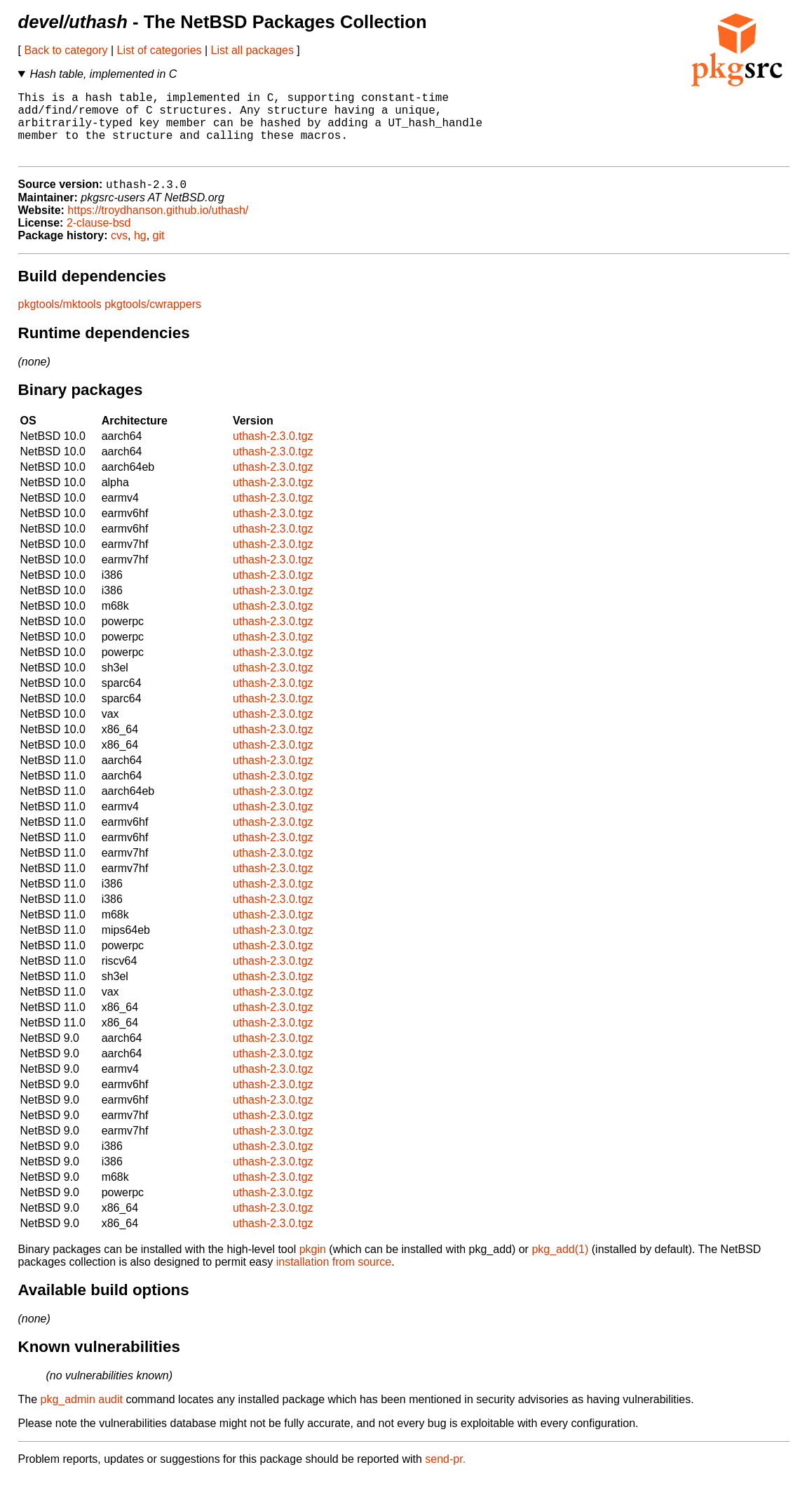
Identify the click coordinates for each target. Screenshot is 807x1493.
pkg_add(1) (559, 1265)
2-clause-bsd (99, 239)
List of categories (159, 50)
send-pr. (445, 1475)
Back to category (65, 50)
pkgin (312, 1265)
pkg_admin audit (82, 1415)
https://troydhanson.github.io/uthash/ (157, 226)
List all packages (252, 50)
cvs (119, 251)
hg (140, 251)
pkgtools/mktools (60, 320)
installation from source (334, 1278)
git (159, 251)
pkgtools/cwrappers (152, 320)
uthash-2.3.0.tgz (273, 452)
